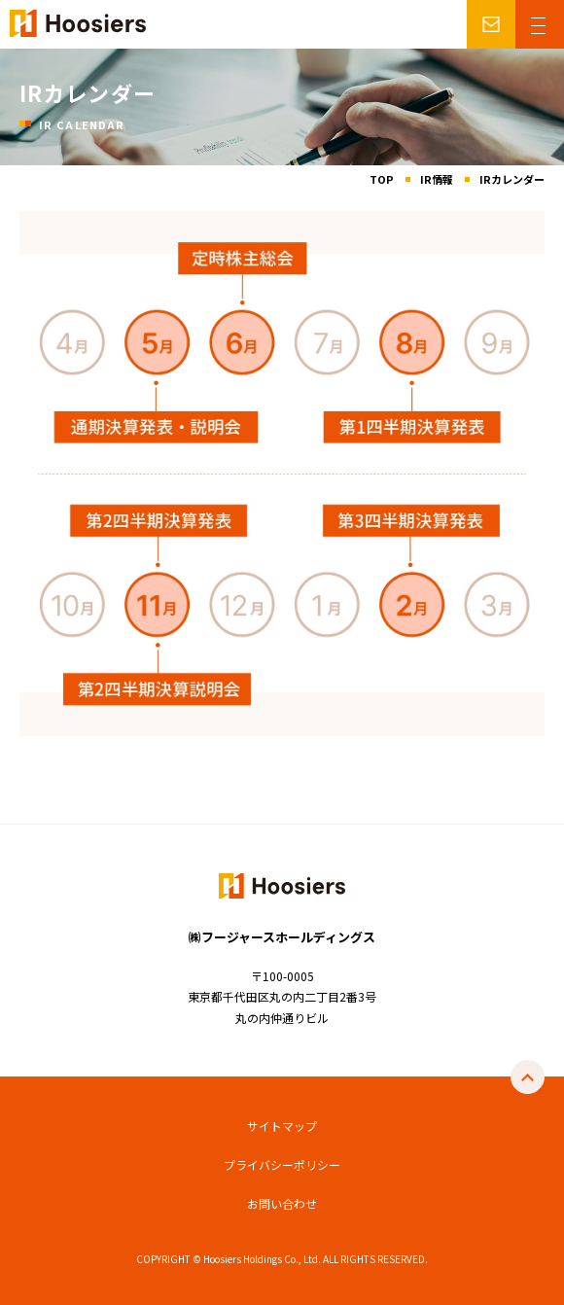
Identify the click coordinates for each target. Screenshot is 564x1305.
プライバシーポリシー (282, 1164)
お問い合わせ (282, 1203)
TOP (382, 179)
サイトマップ (282, 1125)
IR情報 (436, 179)
